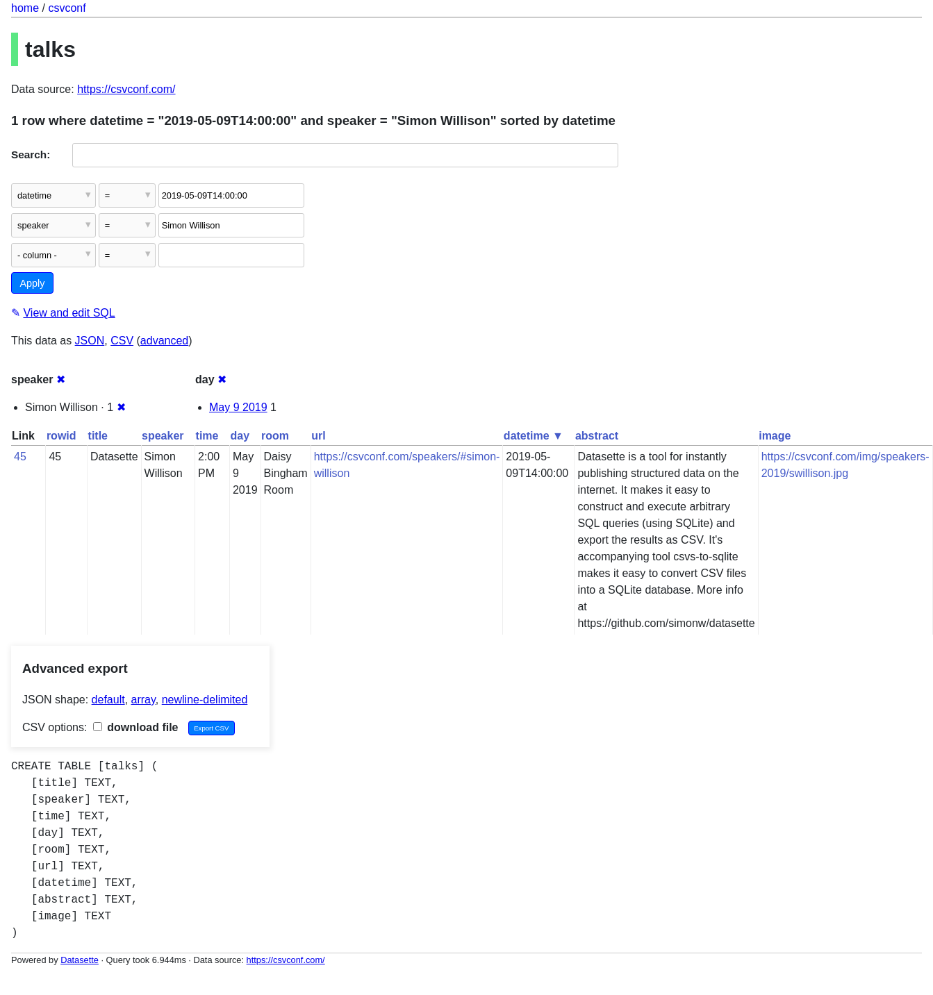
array (143, 699)
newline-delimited (205, 699)
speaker (163, 436)
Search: (30, 154)
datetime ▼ (533, 436)
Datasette (79, 960)
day (239, 436)
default (108, 699)
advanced (164, 340)
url (318, 436)
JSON (90, 340)
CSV (121, 340)
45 (20, 456)
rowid (61, 436)
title (98, 436)
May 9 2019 (238, 407)
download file (136, 727)
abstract (596, 436)
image (775, 436)
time (207, 436)
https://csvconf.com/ (126, 89)
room (275, 436)
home (25, 8)
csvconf (66, 8)
